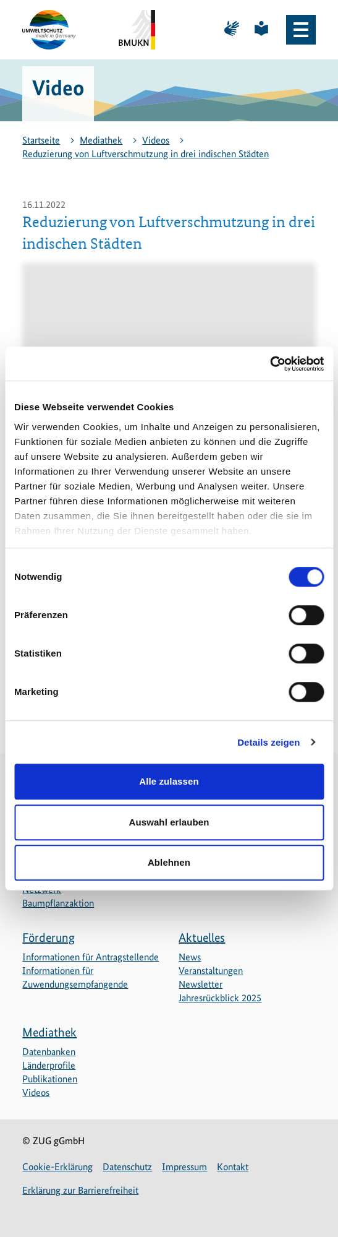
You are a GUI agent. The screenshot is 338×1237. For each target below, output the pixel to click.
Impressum (184, 1167)
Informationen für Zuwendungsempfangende (75, 977)
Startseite (41, 140)
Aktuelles (202, 937)
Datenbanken (48, 1052)
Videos (155, 140)
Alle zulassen (168, 781)
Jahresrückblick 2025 (220, 998)
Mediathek (101, 140)
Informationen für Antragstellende (90, 957)
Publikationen (49, 1079)
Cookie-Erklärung (57, 1167)
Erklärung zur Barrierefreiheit (80, 1190)
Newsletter (200, 984)
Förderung (48, 937)
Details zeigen (268, 742)
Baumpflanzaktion (58, 903)
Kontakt (232, 1167)
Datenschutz (127, 1167)
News (190, 957)
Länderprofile (48, 1065)
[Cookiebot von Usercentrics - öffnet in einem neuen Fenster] (270, 364)
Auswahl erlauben (169, 822)
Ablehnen (169, 862)
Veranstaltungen (211, 970)
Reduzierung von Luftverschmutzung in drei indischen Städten (145, 154)
